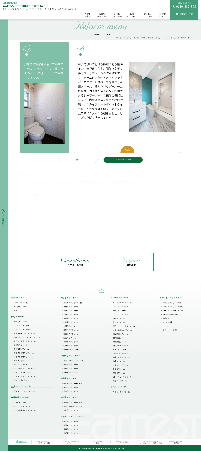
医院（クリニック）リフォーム (25, 391)
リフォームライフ (132, 14)
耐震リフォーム (20, 361)
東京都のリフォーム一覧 (73, 303)
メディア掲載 (147, 14)
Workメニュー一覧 (21, 303)
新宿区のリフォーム (71, 318)
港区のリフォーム (70, 338)
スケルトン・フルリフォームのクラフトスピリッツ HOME (134, 38)
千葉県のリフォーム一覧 (73, 384)
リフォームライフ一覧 (121, 392)
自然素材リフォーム (21, 349)
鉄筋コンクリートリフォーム (25, 341)
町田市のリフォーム (71, 346)
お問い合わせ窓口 (184, 5)
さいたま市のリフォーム (73, 406)
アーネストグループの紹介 (173, 311)
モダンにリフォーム (21, 365)
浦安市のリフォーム (71, 387)
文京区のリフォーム (71, 334)
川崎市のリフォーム (71, 368)
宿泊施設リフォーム (120, 334)
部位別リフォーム (20, 307)
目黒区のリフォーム (71, 342)
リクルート (162, 14)
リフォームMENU (123, 160)
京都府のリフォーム (71, 433)
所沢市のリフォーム (71, 410)
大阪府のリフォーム (71, 425)
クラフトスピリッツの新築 (173, 307)
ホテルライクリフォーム (23, 372)
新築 (15, 311)
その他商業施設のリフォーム (25, 410)
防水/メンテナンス (120, 381)
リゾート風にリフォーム (23, 380)
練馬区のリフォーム (71, 330)
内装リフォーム (119, 318)
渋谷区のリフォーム (71, 314)
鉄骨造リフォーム (20, 345)
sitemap (101, 291)
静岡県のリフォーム (71, 421)
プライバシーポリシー (171, 330)
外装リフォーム (119, 322)
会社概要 (166, 318)
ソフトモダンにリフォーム (24, 368)
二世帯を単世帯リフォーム (24, 357)
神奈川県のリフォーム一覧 (74, 361)
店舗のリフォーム (20, 402)
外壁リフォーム (119, 369)
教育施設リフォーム (120, 338)
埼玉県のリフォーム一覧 (73, 402)
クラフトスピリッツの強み (173, 303)
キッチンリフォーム (120, 353)
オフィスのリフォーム (22, 406)
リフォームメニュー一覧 (122, 303)
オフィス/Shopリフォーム (122, 330)
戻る (78, 160)
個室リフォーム (119, 361)
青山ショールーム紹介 (171, 314)
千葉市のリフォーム (71, 391)
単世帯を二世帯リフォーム (24, 353)
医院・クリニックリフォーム (124, 326)
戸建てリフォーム (20, 322)
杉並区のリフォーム (71, 322)
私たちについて (102, 14)
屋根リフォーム (119, 373)
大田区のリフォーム (71, 311)
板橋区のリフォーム (71, 307)
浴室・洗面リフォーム (121, 357)
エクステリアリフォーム (122, 365)
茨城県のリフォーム (71, 429)
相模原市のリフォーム (72, 372)
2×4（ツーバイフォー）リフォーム (27, 337)
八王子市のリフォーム (72, 350)
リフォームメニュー (117, 14)
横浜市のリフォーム (71, 365)
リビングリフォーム (120, 350)
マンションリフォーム (22, 326)
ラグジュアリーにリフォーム (25, 376)
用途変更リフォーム (120, 342)
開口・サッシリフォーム (122, 377)
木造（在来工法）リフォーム (25, 333)
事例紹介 (87, 14)
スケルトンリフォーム (22, 329)
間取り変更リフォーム (121, 346)
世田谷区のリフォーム (72, 326)
